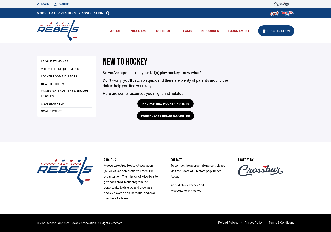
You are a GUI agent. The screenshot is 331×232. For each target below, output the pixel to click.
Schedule (164, 31)
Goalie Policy (51, 111)
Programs (138, 31)
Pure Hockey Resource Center (165, 116)
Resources (210, 31)
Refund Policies (228, 222)
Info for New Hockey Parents (165, 104)
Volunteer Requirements (60, 69)
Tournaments (240, 31)
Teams (186, 31)
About (115, 31)
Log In (43, 4)
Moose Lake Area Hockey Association (70, 13)
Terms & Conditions (281, 222)
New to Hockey (52, 84)
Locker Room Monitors (59, 76)
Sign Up (61, 4)
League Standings (54, 61)
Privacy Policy (253, 222)
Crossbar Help (52, 104)
